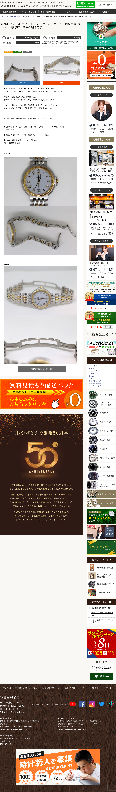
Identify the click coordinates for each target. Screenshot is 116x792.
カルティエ (93, 371)
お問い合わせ (105, 4)
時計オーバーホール (101, 494)
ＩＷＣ (91, 378)
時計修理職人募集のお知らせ (102, 608)
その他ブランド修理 (101, 485)
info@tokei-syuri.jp (18, 712)
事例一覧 (108, 327)
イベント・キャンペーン (101, 547)
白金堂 (101, 668)
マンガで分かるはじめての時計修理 (101, 348)
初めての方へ (101, 36)
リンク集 (94, 688)
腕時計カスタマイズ (101, 584)
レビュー (108, 308)
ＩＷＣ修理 (101, 449)
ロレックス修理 (101, 395)
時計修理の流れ (9, 11)
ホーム (2, 16)
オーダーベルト (101, 592)
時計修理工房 (9, 697)
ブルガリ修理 (101, 440)
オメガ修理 (101, 413)
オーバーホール (95, 383)
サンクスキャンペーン (101, 643)
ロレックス (93, 366)
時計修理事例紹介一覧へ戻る (42, 369)
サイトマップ (106, 688)
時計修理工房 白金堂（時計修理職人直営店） (9, 5)
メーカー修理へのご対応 (67, 688)
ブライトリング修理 (101, 458)
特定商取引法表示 (31, 688)
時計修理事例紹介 (86, 11)
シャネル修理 (101, 467)
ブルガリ (92, 376)
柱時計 (101, 567)
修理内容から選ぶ (48, 11)
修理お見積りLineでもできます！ (85, 4)
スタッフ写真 (101, 110)
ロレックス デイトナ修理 (101, 404)
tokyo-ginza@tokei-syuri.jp (17, 729)
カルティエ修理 (101, 422)
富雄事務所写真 (101, 253)
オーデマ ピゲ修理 (101, 476)
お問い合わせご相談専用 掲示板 (101, 532)
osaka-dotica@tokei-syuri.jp (75, 729)
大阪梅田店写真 (101, 202)
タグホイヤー (94, 373)
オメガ (91, 368)
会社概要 (18, 688)
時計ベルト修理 (95, 386)
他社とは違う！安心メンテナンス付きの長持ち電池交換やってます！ (101, 516)
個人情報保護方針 (48, 688)
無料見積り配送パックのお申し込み (41, 394)
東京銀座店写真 (101, 158)
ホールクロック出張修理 (101, 576)
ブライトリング (95, 381)
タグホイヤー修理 (101, 431)
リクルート (84, 688)
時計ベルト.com (101, 676)
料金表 (67, 11)
